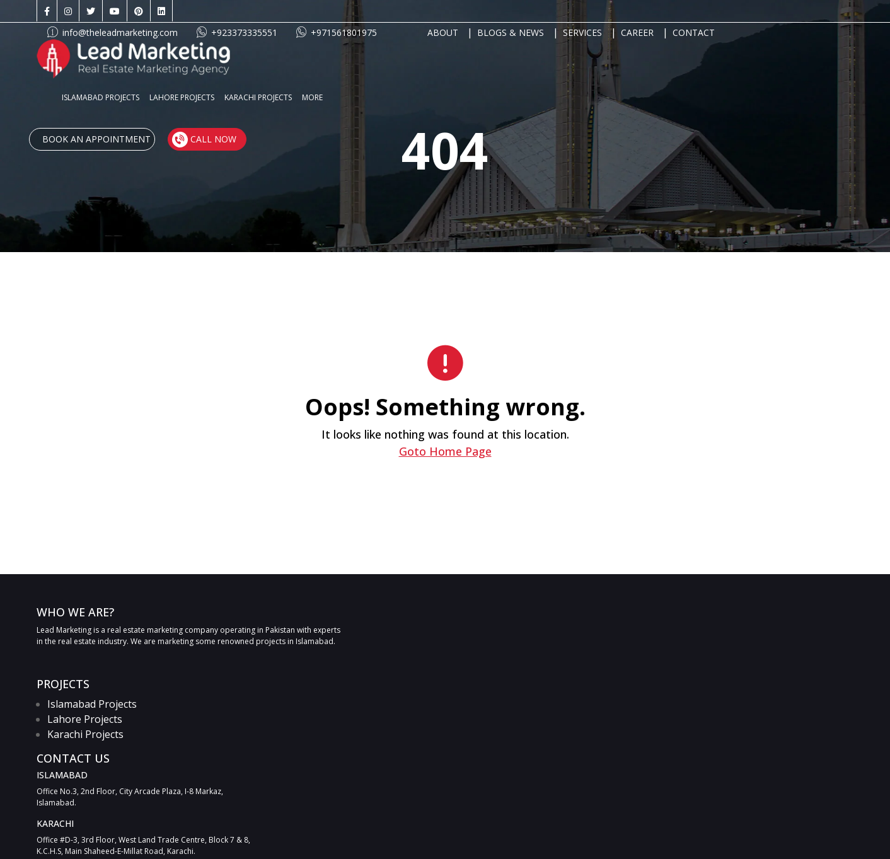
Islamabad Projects (92, 704)
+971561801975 (474, 11)
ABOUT (580, 11)
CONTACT (832, 11)
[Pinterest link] (139, 11)
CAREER (775, 11)
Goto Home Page (444, 451)
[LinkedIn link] (162, 11)
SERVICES (720, 11)
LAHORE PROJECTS (389, 55)
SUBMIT (823, 710)
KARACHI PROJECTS (466, 55)
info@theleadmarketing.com (250, 11)
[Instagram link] (68, 11)
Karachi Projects (86, 734)
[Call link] (733, 625)
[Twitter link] (91, 11)
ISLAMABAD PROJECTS (308, 55)
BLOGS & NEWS (648, 11)
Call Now (774, 55)
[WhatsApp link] (655, 625)
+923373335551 (375, 11)
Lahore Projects (85, 719)
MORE (520, 55)
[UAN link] (799, 625)
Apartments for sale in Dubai (522, 831)
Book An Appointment (668, 55)
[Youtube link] (115, 11)
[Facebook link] (47, 11)
